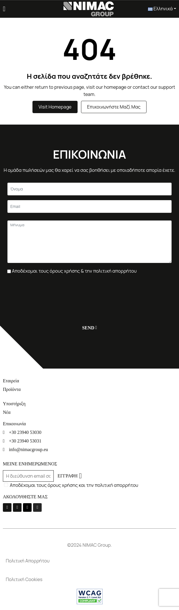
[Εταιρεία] (89, 380)
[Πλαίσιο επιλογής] (9, 271)
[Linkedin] (27, 507)
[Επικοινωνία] (89, 423)
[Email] (89, 206)
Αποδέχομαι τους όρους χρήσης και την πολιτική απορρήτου (74, 485)
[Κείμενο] (89, 189)
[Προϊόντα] (89, 389)
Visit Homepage (55, 107)
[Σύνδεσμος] (88, 8)
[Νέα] (89, 412)
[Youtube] (17, 507)
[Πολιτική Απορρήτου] (89, 560)
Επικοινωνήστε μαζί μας (113, 107)
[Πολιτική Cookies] (89, 579)
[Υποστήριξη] (89, 403)
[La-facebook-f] (7, 507)
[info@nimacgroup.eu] (89, 449)
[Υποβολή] (88, 327)
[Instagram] (37, 507)
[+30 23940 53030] (89, 432)
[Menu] (4, 9)
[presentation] (51, 294)
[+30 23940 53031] (89, 440)
